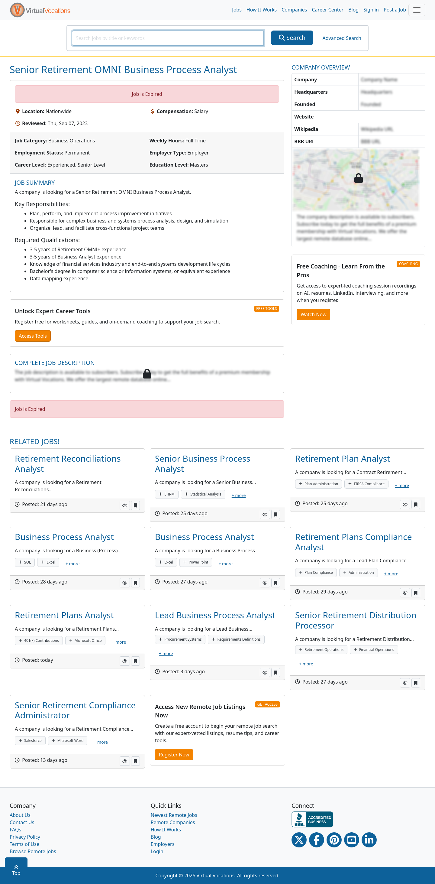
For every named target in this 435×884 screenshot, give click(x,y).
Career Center (328, 9)
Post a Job (395, 9)
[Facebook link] (316, 839)
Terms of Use (24, 844)
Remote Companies (173, 822)
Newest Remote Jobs (174, 815)
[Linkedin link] (369, 839)
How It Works (261, 9)
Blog (353, 9)
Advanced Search (341, 38)
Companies (294, 9)
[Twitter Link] (299, 839)
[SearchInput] (168, 38)
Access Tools (33, 336)
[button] (125, 505)
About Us (20, 815)
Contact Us (22, 822)
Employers (163, 844)
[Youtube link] (351, 839)
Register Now (174, 754)
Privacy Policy (25, 837)
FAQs (15, 829)
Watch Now (313, 314)
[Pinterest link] (334, 839)
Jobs (237, 9)
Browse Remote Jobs (33, 851)
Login (157, 851)
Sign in (371, 9)
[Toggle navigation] (416, 10)
